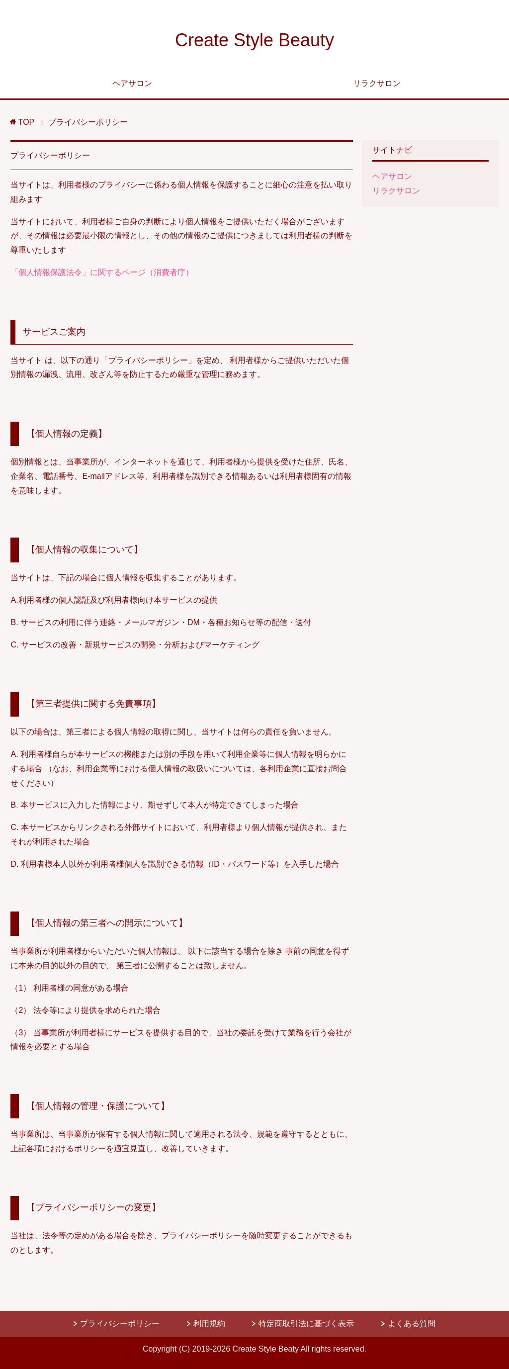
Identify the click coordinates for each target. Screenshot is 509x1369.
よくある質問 (411, 1323)
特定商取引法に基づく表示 (307, 1323)
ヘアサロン (132, 83)
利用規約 (210, 1323)
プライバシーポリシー (50, 155)
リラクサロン (377, 83)
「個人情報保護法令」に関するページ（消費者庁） (101, 272)
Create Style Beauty (254, 40)
